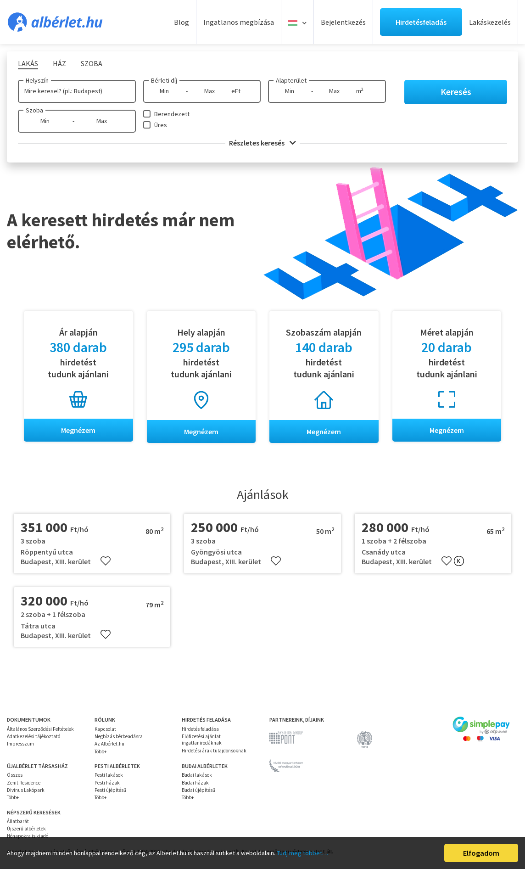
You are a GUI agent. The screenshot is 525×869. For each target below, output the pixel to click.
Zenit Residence (23, 782)
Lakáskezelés (490, 22)
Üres (160, 125)
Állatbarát (18, 821)
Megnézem (78, 430)
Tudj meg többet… (302, 853)
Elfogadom (481, 853)
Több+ (100, 751)
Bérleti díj (164, 80)
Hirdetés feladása (200, 729)
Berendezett (172, 114)
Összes (14, 775)
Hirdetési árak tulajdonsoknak (214, 750)
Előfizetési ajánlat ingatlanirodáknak (202, 739)
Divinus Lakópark (26, 790)
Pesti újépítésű (110, 790)
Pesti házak (107, 782)
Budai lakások (197, 775)
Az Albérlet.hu (109, 744)
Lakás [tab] (28, 63)
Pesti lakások (109, 775)
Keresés (456, 91)
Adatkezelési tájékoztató (33, 736)
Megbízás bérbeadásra (119, 736)
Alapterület (291, 80)
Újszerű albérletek (26, 828)
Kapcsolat (105, 729)
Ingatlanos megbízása (238, 22)
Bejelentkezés (343, 22)
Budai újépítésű (198, 790)
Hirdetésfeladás (421, 22)
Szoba (34, 110)
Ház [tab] (59, 63)
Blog (181, 22)
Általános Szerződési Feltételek (40, 729)
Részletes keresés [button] (262, 142)
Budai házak (195, 782)
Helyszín (37, 80)
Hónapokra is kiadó (27, 836)
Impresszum (20, 744)
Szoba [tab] (91, 63)
